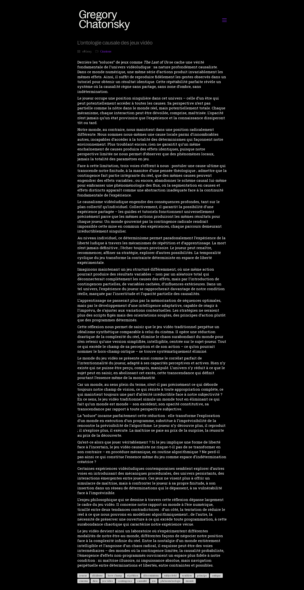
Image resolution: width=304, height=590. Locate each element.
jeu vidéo (107, 580)
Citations (105, 51)
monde (190, 580)
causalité (142, 580)
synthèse (187, 575)
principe (202, 575)
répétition (132, 575)
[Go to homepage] (105, 20)
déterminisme (151, 575)
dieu (95, 580)
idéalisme (97, 575)
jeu (153, 580)
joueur (83, 575)
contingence (125, 580)
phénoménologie (170, 580)
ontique (216, 575)
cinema (83, 580)
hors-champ (115, 575)
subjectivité (170, 575)
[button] (224, 20)
